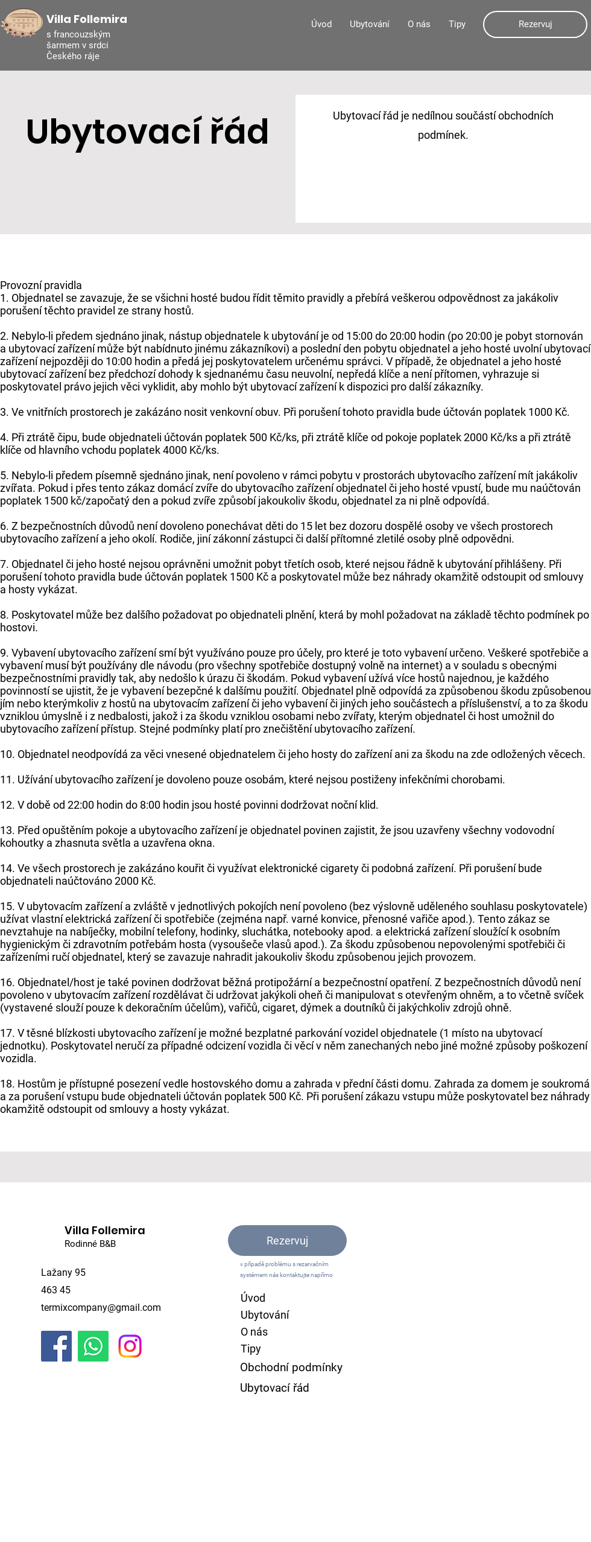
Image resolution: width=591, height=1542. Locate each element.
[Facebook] (56, 1346)
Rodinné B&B (90, 1243)
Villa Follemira (105, 1230)
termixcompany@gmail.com (101, 1307)
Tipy (251, 1348)
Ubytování (265, 1314)
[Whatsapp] (93, 1346)
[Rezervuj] (535, 24)
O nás (254, 1331)
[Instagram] (130, 1346)
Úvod (253, 1298)
